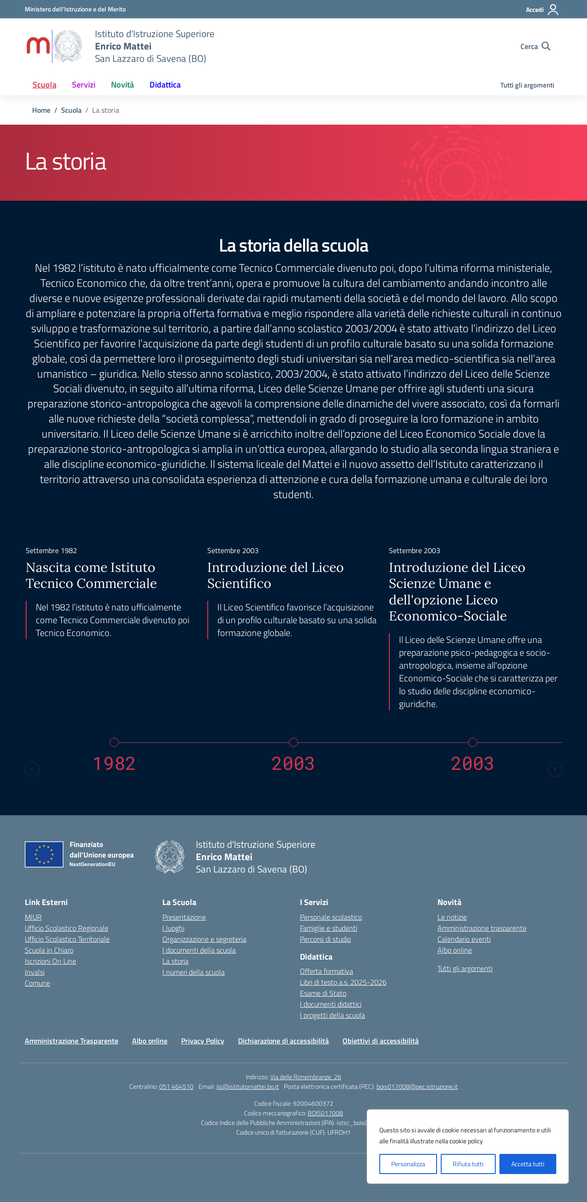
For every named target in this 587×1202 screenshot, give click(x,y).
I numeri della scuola (193, 971)
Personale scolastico (331, 916)
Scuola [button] (44, 84)
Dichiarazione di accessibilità (283, 1040)
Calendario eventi (464, 938)
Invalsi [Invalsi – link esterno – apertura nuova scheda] (34, 971)
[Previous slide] (32, 769)
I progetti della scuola (332, 1015)
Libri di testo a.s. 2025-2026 (343, 982)
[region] (468, 1146)
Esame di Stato (323, 993)
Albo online (454, 949)
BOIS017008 (325, 1113)
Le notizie (452, 916)
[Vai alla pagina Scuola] (71, 109)
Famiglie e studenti (328, 927)
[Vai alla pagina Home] (41, 109)
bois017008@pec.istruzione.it (417, 1086)
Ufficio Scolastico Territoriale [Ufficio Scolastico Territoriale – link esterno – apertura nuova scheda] (67, 938)
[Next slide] (555, 769)
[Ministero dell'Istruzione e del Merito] (75, 9)
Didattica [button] (165, 84)
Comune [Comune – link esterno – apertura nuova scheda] (37, 982)
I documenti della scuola (199, 949)
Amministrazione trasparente (481, 927)
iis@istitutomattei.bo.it (247, 1086)
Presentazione (184, 916)
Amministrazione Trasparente (71, 1040)
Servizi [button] (83, 84)
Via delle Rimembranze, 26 (305, 1076)
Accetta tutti (527, 1164)
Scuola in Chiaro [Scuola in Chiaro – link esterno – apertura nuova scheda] (49, 949)
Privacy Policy (202, 1040)
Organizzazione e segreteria (204, 938)
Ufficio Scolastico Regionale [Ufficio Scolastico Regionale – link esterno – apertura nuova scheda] (66, 927)
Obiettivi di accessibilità (381, 1040)
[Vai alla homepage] (54, 46)
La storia (175, 960)
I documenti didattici (330, 1004)
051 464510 (176, 1086)
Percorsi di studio (325, 938)
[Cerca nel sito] (535, 46)
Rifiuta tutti (468, 1164)
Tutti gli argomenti (527, 85)
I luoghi (173, 927)
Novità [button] (122, 84)
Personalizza (408, 1164)
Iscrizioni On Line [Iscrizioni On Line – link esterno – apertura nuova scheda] (50, 960)
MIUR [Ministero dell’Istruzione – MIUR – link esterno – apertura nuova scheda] (33, 916)
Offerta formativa (326, 971)
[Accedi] (542, 9)
